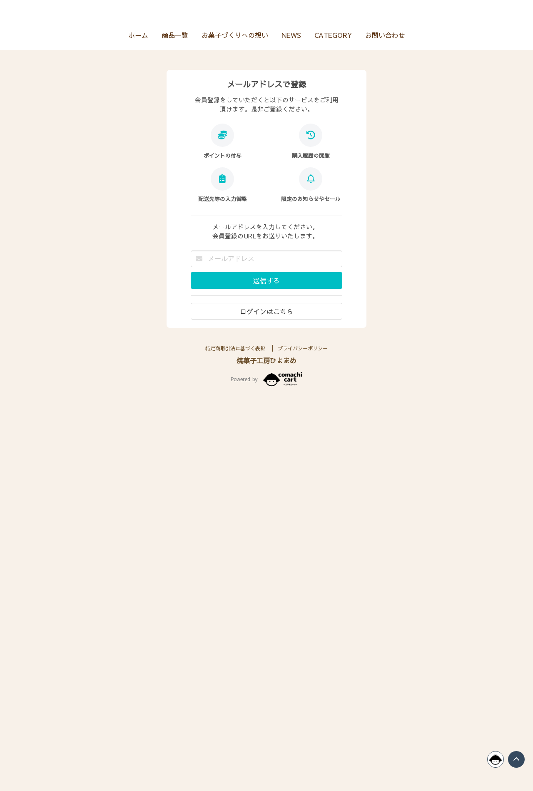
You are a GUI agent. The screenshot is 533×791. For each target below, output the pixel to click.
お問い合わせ (385, 429)
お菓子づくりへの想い (235, 429)
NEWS (291, 429)
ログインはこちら (266, 706)
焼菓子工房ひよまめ (266, 755)
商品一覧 (175, 429)
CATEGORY (333, 429)
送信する (266, 675)
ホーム (138, 429)
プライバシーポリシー (303, 743)
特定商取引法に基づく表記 (236, 743)
